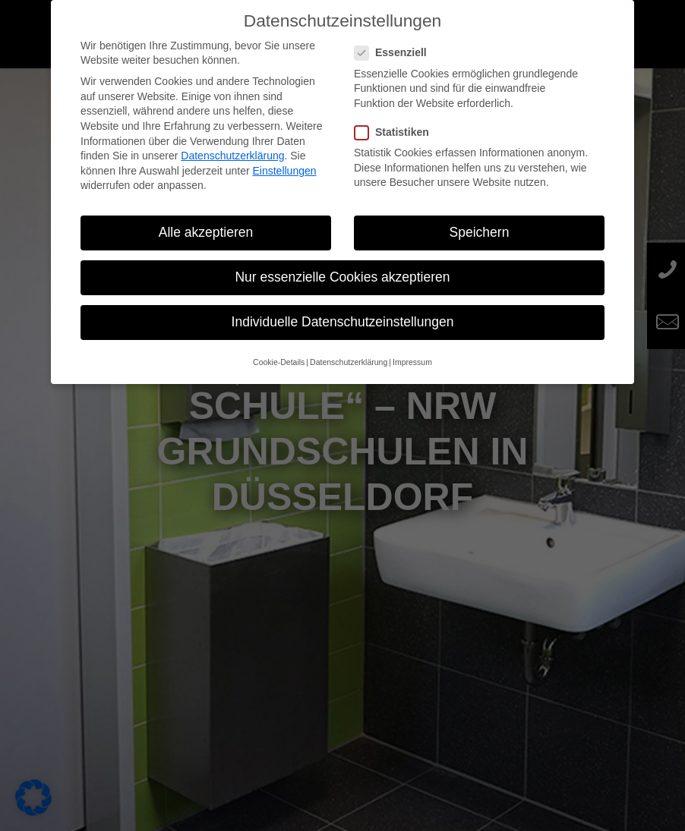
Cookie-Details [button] (279, 362)
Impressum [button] (412, 362)
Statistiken (398, 132)
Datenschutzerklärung (232, 156)
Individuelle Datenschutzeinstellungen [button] (343, 321)
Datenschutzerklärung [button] (348, 362)
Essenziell (397, 53)
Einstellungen (284, 171)
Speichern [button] (480, 232)
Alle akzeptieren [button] (206, 232)
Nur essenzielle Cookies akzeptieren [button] (342, 277)
